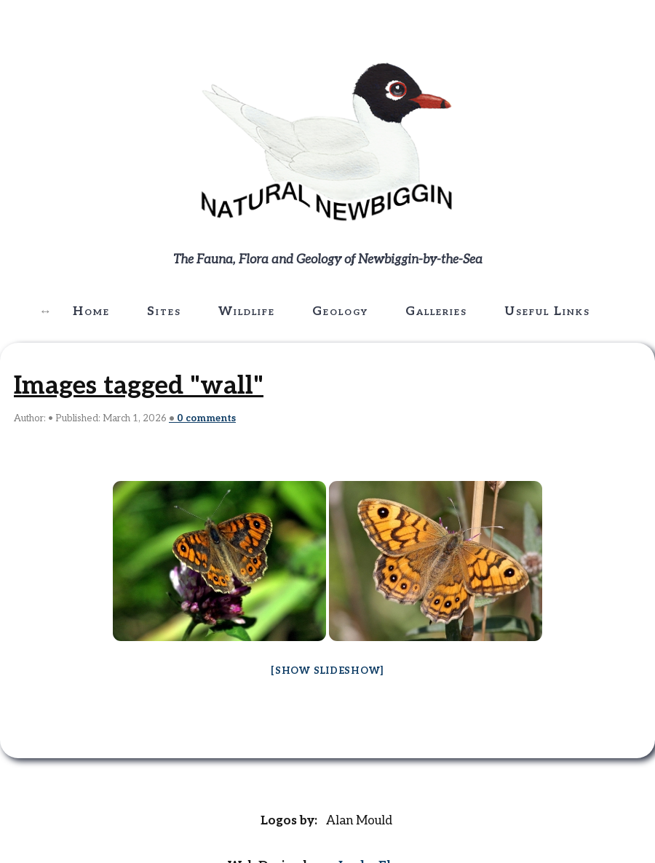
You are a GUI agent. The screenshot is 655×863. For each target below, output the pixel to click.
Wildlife (246, 311)
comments (206, 418)
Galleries (436, 311)
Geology (340, 311)
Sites (164, 311)
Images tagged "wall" (138, 385)
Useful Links (547, 311)
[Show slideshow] (327, 671)
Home (91, 311)
